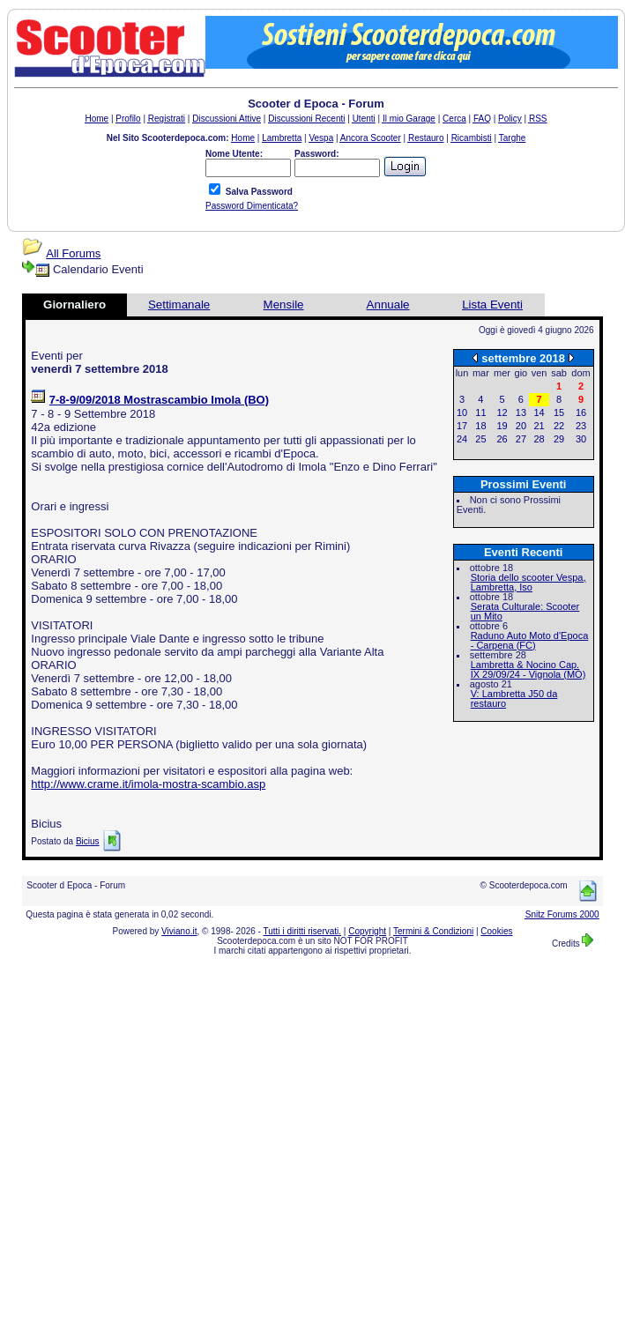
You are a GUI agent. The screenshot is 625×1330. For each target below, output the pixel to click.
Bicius (88, 841)
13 (521, 412)
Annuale (388, 304)
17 (462, 425)
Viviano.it (179, 931)
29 (559, 439)
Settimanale (179, 304)
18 (480, 425)
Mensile (284, 304)
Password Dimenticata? (251, 206)
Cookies (496, 931)
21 (538, 425)
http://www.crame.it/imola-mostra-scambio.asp (148, 784)
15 (559, 412)
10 (462, 412)
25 (480, 439)
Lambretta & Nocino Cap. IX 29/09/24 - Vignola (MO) (528, 669)
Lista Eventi (492, 304)
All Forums (73, 253)
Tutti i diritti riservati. (303, 931)
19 (501, 425)
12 (501, 412)
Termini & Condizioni (433, 931)
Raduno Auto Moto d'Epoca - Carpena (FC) (530, 640)
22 (559, 425)
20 (521, 425)
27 (521, 439)
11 (480, 412)
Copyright (367, 931)
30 (581, 439)
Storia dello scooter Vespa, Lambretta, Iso (528, 582)
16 (581, 412)
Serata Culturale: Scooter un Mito (525, 611)
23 (581, 425)
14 (538, 412)
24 (462, 439)
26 (501, 439)
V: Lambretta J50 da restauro (514, 698)
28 (538, 439)
